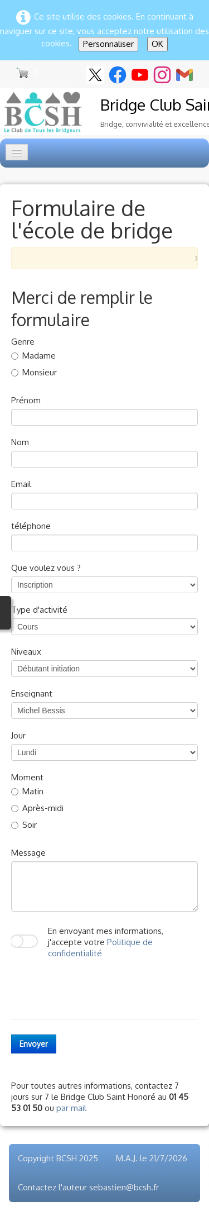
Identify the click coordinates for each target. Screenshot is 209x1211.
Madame (33, 355)
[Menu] (17, 152)
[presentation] (96, 986)
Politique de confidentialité (100, 948)
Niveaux (26, 651)
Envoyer (34, 1043)
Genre (23, 341)
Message (28, 852)
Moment (27, 777)
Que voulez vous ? (46, 567)
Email (21, 484)
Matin (27, 791)
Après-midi (37, 808)
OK (157, 44)
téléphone (31, 526)
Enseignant (31, 693)
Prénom (26, 400)
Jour (18, 735)
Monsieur (34, 372)
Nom (20, 442)
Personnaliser (108, 44)
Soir (24, 824)
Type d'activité (39, 609)
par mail (71, 1108)
